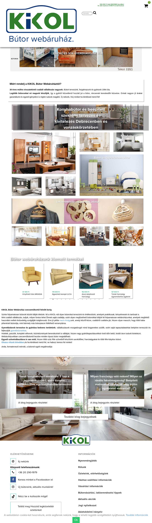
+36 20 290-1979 (25, 470)
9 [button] (86, 299)
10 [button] (90, 299)
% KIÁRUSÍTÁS (64, 59)
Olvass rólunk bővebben (13, 342)
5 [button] (69, 299)
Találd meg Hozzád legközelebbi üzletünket (36, 508)
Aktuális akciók (87, 499)
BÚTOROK (14, 59)
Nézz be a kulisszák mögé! (29, 496)
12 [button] (99, 299)
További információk (137, 515)
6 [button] (74, 299)
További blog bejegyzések (80, 416)
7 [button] (78, 299)
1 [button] (53, 299)
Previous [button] (14, 281)
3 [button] (61, 299)
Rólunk (82, 467)
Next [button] (137, 281)
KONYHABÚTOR (26, 59)
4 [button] (65, 299)
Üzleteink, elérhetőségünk (93, 473)
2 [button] (57, 299)
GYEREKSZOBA (39, 59)
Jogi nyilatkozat (87, 505)
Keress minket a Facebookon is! (31, 479)
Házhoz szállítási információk (95, 480)
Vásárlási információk (90, 486)
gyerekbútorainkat (18, 330)
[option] (32, 282)
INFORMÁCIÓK (52, 59)
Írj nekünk (19, 461)
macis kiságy (65, 320)
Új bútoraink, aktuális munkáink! (31, 487)
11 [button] (95, 299)
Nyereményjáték (87, 461)
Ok (76, 520)
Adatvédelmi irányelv (90, 512)
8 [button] (82, 299)
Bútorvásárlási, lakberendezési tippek (100, 493)
